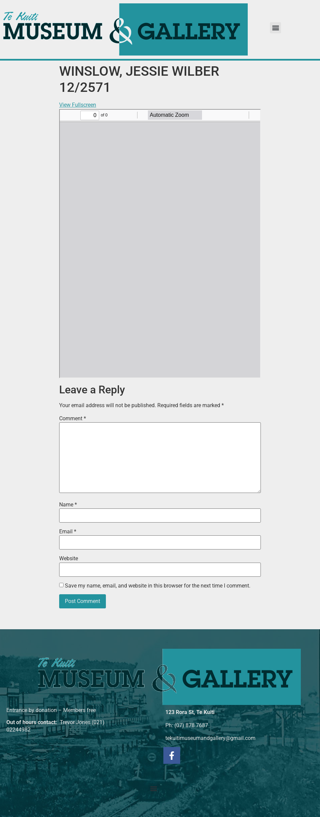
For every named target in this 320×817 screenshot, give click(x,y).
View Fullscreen (77, 105)
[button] (275, 27)
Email (67, 531)
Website (68, 558)
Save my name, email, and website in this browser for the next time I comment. (157, 586)
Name (68, 504)
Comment (72, 418)
